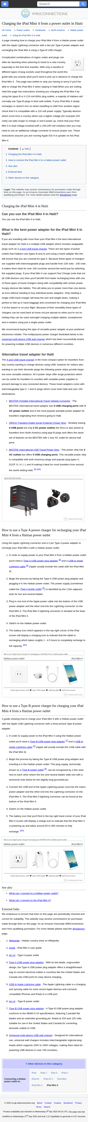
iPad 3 (54, 1073)
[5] (27, 566)
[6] (45, 769)
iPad (34, 1073)
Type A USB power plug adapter (40, 560)
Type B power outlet (33, 769)
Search (47, 1107)
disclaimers (65, 195)
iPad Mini (61, 1079)
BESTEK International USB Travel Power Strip (34, 449)
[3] (43, 588)
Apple (12, 948)
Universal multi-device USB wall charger (31, 1035)
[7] (67, 740)
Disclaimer (68, 1103)
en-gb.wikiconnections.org (23, 1103)
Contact (48, 1103)
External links (15, 171)
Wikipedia (14, 940)
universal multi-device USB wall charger (23, 339)
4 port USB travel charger (33, 249)
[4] (60, 560)
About (39, 1103)
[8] (35, 469)
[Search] (58, 4)
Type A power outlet (31, 589)
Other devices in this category (23, 177)
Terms (38, 1107)
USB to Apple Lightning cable (25, 984)
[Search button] (83, 4)
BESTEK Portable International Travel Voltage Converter (39, 401)
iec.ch (12, 955)
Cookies (57, 1103)
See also (12, 166)
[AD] (39, 469)
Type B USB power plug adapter (47, 741)
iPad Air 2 (48, 1079)
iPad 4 (65, 1073)
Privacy (78, 1103)
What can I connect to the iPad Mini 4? (30, 900)
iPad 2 (43, 1073)
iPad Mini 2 (37, 1085)
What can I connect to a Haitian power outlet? (33, 893)
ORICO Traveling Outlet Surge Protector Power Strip (37, 423)
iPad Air (35, 1079)
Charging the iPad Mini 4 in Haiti (24, 154)
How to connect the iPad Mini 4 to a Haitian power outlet (37, 160)
